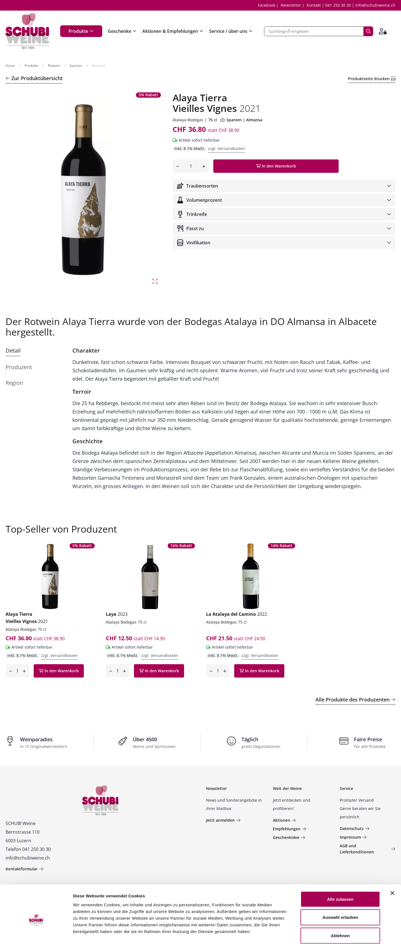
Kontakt (314, 5)
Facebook (266, 5)
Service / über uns (231, 31)
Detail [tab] (13, 350)
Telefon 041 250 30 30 (28, 849)
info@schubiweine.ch (375, 5)
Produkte (81, 31)
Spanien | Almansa (241, 119)
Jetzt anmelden (223, 820)
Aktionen (284, 820)
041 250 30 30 (338, 5)
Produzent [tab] (19, 367)
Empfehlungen (289, 828)
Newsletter (291, 5)
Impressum (353, 837)
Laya (117, 614)
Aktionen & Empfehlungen (173, 31)
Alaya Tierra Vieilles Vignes (27, 617)
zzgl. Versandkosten (226, 148)
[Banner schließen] (392, 869)
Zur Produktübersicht (34, 78)
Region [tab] (14, 382)
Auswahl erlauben (340, 893)
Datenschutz (355, 828)
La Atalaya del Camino (236, 614)
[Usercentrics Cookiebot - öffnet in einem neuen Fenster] (36, 937)
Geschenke (122, 31)
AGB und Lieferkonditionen (367, 849)
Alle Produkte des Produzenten (355, 699)
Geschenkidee (289, 837)
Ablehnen (340, 911)
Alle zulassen (340, 875)
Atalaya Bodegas (188, 119)
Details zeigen (296, 937)
